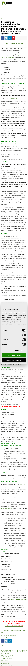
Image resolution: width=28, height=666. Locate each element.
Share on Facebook (2, 38)
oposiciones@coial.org (6, 508)
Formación (3, 18)
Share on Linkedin (10, 38)
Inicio (2, 6)
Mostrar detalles (19, 350)
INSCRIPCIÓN (13, 98)
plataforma (22, 484)
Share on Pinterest (13, 38)
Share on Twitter (6, 38)
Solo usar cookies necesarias (14, 360)
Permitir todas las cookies (14, 355)
